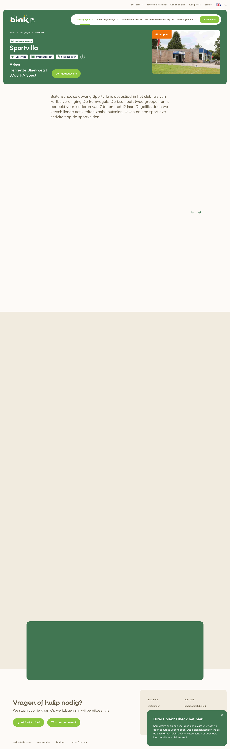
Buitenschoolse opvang (157, 19)
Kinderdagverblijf (106, 19)
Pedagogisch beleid (195, 706)
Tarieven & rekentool (157, 5)
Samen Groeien (185, 19)
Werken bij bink (177, 5)
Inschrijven (209, 19)
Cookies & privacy (78, 742)
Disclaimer (60, 742)
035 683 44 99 (28, 722)
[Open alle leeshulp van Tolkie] (82, 57)
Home (12, 32)
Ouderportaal (195, 5)
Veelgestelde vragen (22, 742)
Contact (208, 5)
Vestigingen (83, 19)
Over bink (189, 699)
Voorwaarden (43, 742)
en (218, 5)
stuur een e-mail (64, 722)
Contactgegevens (66, 73)
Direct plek (161, 34)
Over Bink (135, 5)
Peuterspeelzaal (130, 19)
